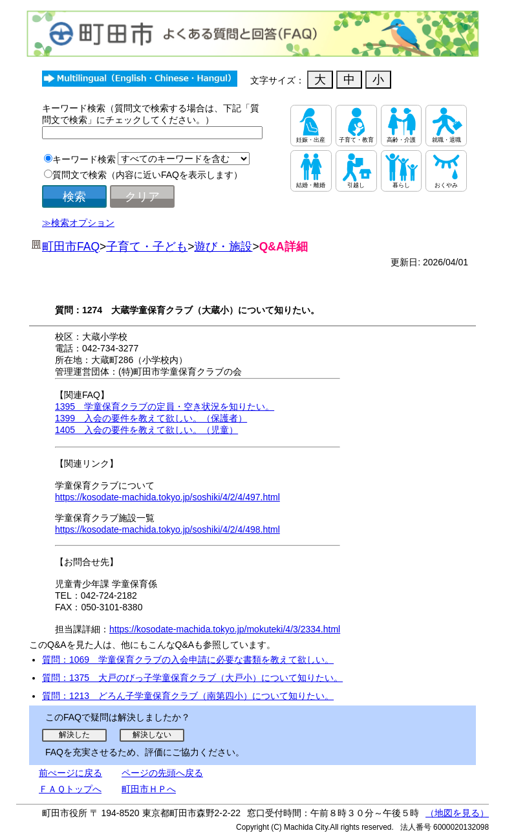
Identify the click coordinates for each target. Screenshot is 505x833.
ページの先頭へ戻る (162, 773)
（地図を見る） (457, 813)
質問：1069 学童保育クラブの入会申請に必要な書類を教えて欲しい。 (188, 659)
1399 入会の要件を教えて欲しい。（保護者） (151, 418)
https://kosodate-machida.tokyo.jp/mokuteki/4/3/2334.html (224, 629)
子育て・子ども (147, 246)
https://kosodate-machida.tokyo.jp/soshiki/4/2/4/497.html (167, 497)
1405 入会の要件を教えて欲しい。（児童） (146, 430)
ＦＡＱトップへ (70, 789)
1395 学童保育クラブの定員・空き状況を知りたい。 (164, 406)
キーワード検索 (84, 159)
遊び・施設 (223, 246)
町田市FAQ (71, 246)
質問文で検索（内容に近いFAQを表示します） (147, 175)
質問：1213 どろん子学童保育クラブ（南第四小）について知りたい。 (188, 696)
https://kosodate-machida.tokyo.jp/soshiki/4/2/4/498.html (167, 529)
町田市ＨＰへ (149, 789)
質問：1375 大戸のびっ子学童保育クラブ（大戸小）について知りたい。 (192, 677)
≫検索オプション (78, 222)
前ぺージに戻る (70, 773)
